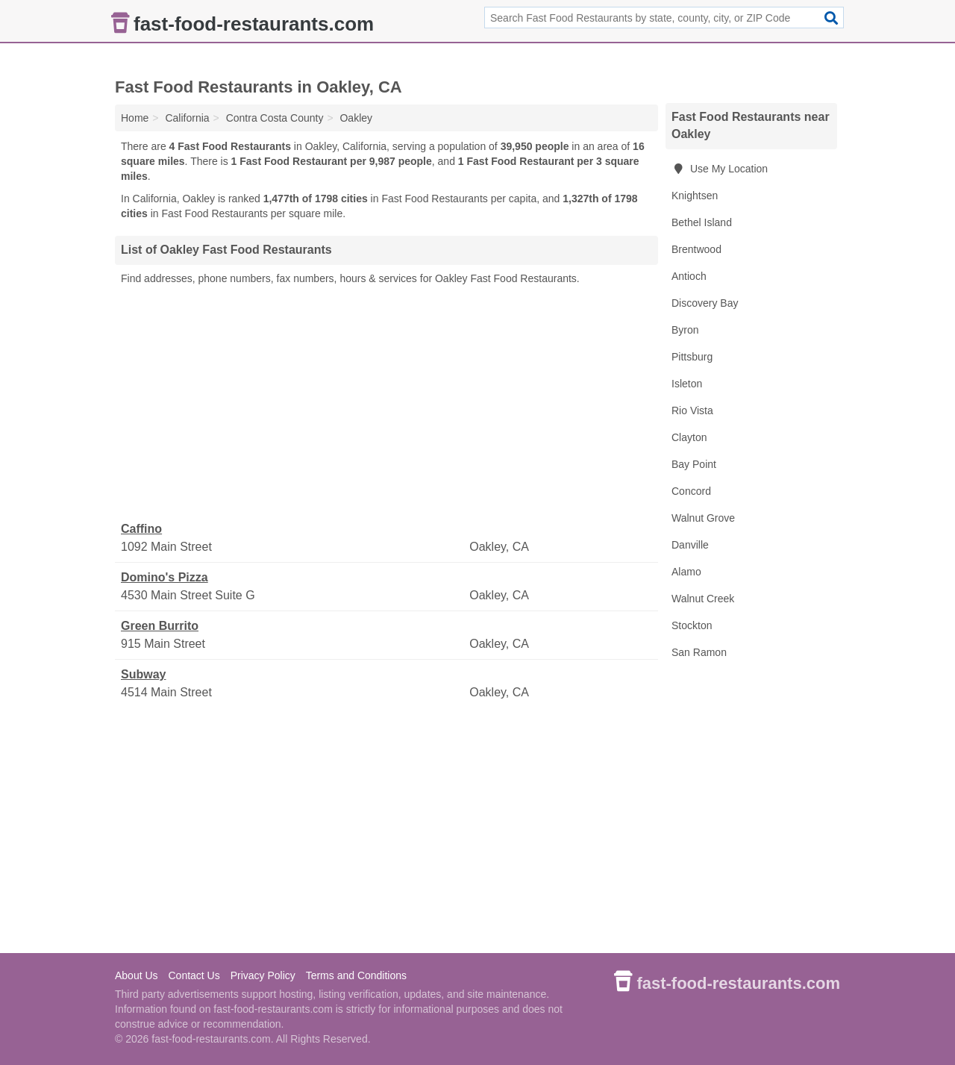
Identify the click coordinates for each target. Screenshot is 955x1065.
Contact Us (193, 975)
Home (134, 118)
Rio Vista (692, 410)
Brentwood (696, 249)
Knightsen (694, 196)
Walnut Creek (702, 599)
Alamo (686, 572)
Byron (685, 330)
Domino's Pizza (164, 577)
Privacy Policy (263, 975)
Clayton (689, 437)
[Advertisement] (386, 403)
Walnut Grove (703, 518)
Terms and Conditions (356, 975)
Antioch (689, 276)
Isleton (686, 384)
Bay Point (693, 464)
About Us (136, 975)
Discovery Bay (704, 303)
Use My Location (719, 169)
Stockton (691, 625)
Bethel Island (701, 222)
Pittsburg (692, 357)
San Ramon (699, 652)
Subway (143, 674)
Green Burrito (159, 625)
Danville (690, 545)
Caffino (141, 528)
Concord (691, 491)
